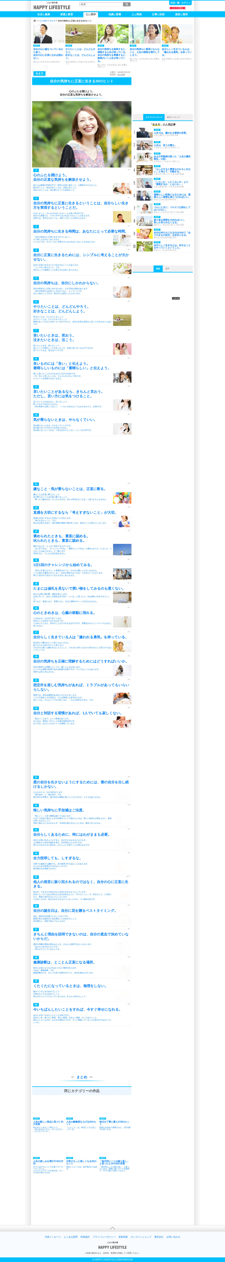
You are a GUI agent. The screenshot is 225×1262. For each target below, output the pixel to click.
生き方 (52, 21)
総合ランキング (173, 117)
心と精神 (43, 21)
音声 (167, 269)
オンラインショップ (141, 1237)
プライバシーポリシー (104, 1237)
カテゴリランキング (154, 117)
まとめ (81, 1077)
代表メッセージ (53, 1237)
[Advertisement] (81, 460)
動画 (158, 269)
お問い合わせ (173, 1237)
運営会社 (158, 1237)
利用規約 (85, 1237)
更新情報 (123, 1237)
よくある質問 (71, 1237)
